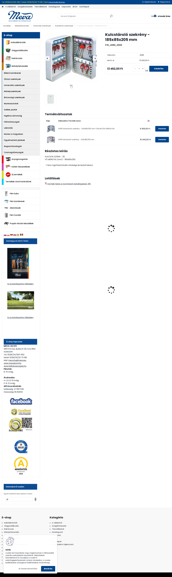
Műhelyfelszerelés (22, 26)
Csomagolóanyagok (13, 152)
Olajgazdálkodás (17, 50)
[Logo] (18, 16)
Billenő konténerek (12, 73)
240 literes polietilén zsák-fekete (122, 291)
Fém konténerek (14, 201)
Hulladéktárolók (16, 42)
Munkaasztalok (11, 103)
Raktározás (14, 58)
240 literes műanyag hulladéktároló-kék (56, 291)
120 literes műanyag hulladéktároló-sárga (152, 291)
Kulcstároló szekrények (64, 26)
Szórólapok (84, 6)
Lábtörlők (8, 128)
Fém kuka (11, 193)
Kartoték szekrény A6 (152, 230)
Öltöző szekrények (12, 79)
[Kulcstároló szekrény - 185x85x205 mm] (71, 58)
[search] (111, 17)
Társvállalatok (40, 6)
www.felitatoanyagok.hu (15, 366)
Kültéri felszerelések (18, 167)
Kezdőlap (7, 26)
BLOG (75, 6)
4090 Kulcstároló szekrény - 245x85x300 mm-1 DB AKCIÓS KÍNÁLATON (86, 129)
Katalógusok (54, 6)
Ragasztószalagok (13, 146)
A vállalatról (10, 6)
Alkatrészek (12, 208)
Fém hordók (12, 215)
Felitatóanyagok (11, 122)
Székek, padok (10, 109)
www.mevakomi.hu (12, 363)
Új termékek (14, 174)
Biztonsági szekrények (14, 97)
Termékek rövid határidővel (18, 181)
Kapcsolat (66, 6)
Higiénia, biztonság (13, 116)
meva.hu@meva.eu (56, 2)
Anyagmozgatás (17, 159)
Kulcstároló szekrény (56, 230)
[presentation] (47, 58)
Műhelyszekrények (12, 91)
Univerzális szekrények (42, 26)
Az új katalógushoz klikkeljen (20, 284)
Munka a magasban (13, 134)
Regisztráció (165, 2)
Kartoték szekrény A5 (120, 230)
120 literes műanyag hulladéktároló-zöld (87, 291)
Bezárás (48, 568)
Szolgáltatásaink (25, 6)
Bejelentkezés (150, 2)
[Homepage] (2, 6)
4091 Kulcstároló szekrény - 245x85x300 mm (76, 139)
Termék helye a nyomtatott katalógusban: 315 (68, 183)
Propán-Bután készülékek (18, 223)
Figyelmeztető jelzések (14, 140)
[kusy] (139, 69)
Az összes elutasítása (28, 569)
